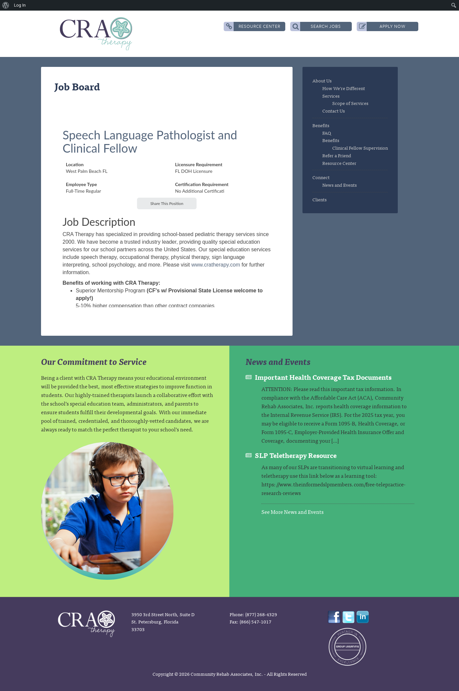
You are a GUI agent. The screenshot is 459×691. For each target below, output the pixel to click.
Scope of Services (350, 103)
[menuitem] (6, 5)
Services (331, 95)
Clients (319, 199)
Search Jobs (317, 26)
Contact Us (333, 110)
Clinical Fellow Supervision (360, 147)
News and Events (339, 184)
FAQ (326, 132)
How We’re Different (343, 88)
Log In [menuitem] (20, 5)
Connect (321, 177)
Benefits (320, 125)
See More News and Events (292, 511)
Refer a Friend (336, 155)
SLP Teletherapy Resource (296, 455)
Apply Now (382, 26)
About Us (322, 80)
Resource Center (253, 26)
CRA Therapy (97, 33)
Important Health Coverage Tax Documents (323, 376)
